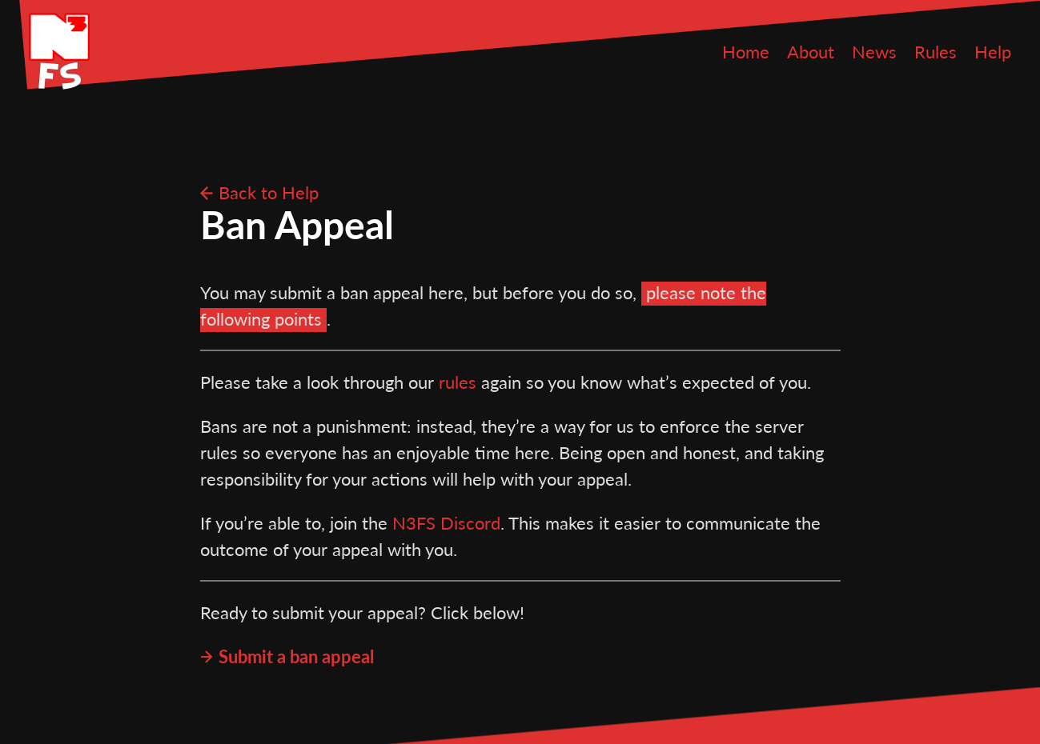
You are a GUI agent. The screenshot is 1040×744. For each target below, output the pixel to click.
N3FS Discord (446, 523)
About (810, 51)
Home (745, 51)
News (874, 51)
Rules (935, 51)
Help (992, 51)
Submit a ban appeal (296, 656)
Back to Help (269, 192)
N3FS (59, 51)
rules (457, 382)
